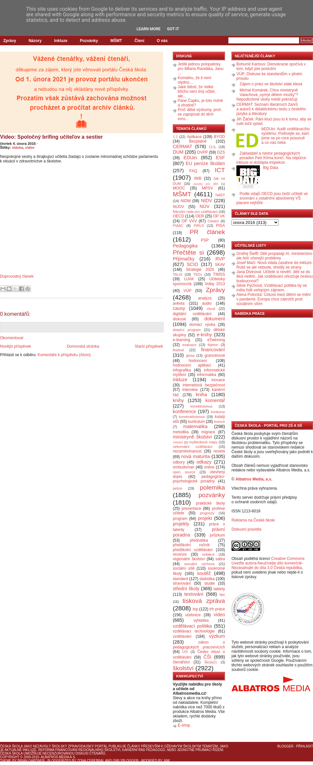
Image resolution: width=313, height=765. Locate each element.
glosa (190, 355)
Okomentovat (11, 338)
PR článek (207, 232)
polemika (212, 487)
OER (199, 216)
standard (180, 579)
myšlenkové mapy (203, 442)
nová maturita (195, 456)
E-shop (184, 725)
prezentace (191, 508)
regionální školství (189, 559)
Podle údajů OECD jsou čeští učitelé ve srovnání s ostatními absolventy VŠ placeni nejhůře (272, 198)
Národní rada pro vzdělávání (195, 212)
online (209, 467)
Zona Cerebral (90, 760)
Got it (173, 29)
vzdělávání (182, 636)
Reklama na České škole (253, 520)
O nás (162, 40)
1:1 (175, 137)
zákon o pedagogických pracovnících (199, 644)
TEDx (197, 274)
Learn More (149, 29)
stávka (17, 147)
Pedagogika (185, 245)
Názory (35, 40)
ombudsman (183, 467)
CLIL (212, 147)
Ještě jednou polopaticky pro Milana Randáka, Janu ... (200, 69)
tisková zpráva (204, 600)
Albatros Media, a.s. (253, 479)
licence (219, 422)
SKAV (220, 264)
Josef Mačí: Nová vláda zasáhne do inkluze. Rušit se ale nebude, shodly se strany (274, 265)
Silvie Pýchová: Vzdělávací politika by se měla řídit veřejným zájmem (271, 287)
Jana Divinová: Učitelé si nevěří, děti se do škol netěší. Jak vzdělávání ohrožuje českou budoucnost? (274, 276)
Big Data (270, 167)
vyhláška (201, 620)
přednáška (199, 540)
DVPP (202, 152)
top (195, 609)
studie (209, 583)
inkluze (180, 379)
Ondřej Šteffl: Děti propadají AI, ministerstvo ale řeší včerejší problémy (274, 255)
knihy (178, 400)
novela (219, 451)
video (30, 147)
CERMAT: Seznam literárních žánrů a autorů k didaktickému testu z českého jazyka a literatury (271, 109)
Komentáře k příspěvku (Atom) (64, 355)
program (180, 518)
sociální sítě (183, 568)
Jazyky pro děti (205, 184)
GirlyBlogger (126, 760)
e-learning (181, 340)
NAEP (220, 195)
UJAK (189, 279)
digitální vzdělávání (192, 314)
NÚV (204, 206)
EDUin (190, 157)
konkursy (218, 412)
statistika (207, 579)
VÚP (188, 290)
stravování (182, 583)
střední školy (186, 588)
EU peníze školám (205, 163)
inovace (218, 380)
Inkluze (60, 40)
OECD (178, 216)
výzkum (217, 636)
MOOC (179, 188)
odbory (179, 462)
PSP (205, 240)
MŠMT (116, 40)
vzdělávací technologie (194, 631)
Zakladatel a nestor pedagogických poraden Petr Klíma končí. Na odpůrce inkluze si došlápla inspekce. (271, 158)
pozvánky (212, 495)
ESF (220, 157)
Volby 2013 (215, 284)
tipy (222, 594)
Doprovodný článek (17, 276)
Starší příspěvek (149, 346)
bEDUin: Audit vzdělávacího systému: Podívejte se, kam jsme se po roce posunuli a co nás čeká (285, 136)
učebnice (193, 615)
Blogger (285, 746)
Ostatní (213, 221)
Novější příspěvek (15, 346)
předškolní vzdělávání (193, 550)
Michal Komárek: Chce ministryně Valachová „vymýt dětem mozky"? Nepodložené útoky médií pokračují (267, 95)
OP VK (219, 216)
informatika (206, 374)
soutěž (204, 573)
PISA (220, 225)
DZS (221, 152)
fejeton (213, 345)
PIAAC (178, 226)
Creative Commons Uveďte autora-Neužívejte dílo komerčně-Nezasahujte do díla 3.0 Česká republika (268, 563)
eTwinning (216, 340)
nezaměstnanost (187, 451)
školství (183, 668)
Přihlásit (304, 746)
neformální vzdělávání (193, 447)
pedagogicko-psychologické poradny (199, 478)
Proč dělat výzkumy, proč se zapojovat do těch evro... (199, 114)
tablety (219, 589)
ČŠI (207, 657)
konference (184, 411)
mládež (178, 442)
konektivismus (201, 406)
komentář (215, 400)
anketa (179, 303)
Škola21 (210, 662)
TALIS (177, 274)
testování (193, 594)
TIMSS (219, 274)
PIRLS (199, 226)
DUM (178, 152)
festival (178, 350)
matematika (195, 426)
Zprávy (9, 40)
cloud (211, 309)
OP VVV (189, 221)
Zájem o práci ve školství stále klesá (271, 84)
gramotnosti (214, 355)
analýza (204, 298)
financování (213, 349)
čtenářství (181, 662)
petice (177, 488)
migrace (208, 432)
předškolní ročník (191, 545)
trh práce (217, 609)
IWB (197, 178)
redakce (208, 554)
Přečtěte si (188, 252)
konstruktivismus (192, 417)
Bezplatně (197, 141)
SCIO (192, 264)
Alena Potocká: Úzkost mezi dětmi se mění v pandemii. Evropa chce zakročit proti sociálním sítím (273, 299)
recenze (180, 554)
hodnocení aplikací (192, 365)
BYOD (219, 136)
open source (184, 472)
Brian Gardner (31, 760)
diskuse (179, 319)
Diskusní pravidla (246, 529)
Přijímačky (183, 258)
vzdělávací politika (192, 626)
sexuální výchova (199, 564)
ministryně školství (192, 436)
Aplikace (194, 136)
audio (207, 303)
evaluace (189, 345)
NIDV (206, 200)
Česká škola (11, 746)
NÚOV (178, 206)
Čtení (139, 40)
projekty (181, 523)
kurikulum (196, 421)
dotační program (187, 330)
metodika (181, 432)
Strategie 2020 (200, 269)
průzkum (217, 535)
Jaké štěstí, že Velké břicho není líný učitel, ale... (197, 91)
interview (190, 389)
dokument (214, 318)
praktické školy (210, 503)
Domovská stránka (83, 346)
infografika (182, 370)
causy (179, 308)
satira (220, 559)
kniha (201, 394)
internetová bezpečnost (204, 385)
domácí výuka (202, 324)
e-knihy (204, 334)
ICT (220, 170)
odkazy (204, 462)
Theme (5, 760)
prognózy (207, 513)
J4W (166, 760)
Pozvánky (89, 40)
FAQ (193, 171)
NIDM (186, 201)
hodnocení (198, 360)
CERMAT (182, 146)
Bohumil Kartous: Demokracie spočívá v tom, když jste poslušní (271, 66)
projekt (205, 518)
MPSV (207, 188)
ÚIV (185, 652)
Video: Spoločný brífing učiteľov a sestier (51, 137)
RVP (220, 258)
